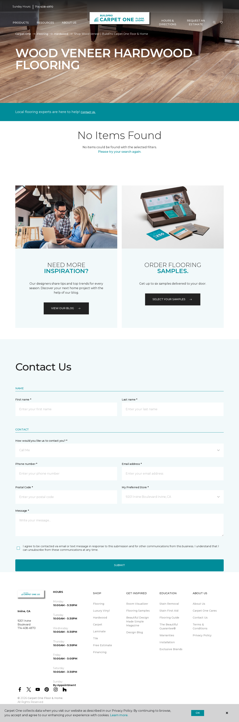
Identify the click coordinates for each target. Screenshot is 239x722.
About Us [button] (69, 22)
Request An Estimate (196, 22)
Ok (198, 713)
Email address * (132, 464)
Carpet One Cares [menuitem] (205, 610)
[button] (214, 23)
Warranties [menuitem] (166, 635)
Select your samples (173, 299)
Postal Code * (24, 487)
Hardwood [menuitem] (100, 617)
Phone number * (26, 464)
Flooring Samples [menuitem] (138, 610)
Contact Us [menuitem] (200, 617)
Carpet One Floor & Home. (45, 698)
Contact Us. (88, 112)
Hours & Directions (167, 22)
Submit (119, 565)
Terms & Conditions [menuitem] (200, 626)
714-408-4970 (44, 6)
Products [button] (21, 22)
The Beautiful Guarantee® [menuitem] (168, 626)
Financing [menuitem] (99, 652)
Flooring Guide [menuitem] (169, 617)
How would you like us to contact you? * (41, 440)
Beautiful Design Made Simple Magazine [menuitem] (137, 621)
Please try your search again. (119, 151)
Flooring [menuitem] (98, 603)
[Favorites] (221, 23)
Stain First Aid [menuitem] (168, 610)
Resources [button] (45, 22)
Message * (22, 510)
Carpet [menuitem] (97, 624)
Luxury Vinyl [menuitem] (101, 610)
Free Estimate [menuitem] (102, 645)
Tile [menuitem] (95, 638)
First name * (23, 399)
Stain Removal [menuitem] (169, 603)
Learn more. (119, 715)
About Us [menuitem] (199, 603)
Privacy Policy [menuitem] (202, 635)
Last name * (129, 399)
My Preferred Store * (135, 487)
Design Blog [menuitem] (134, 632)
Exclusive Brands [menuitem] (170, 649)
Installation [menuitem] (167, 642)
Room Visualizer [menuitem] (137, 603)
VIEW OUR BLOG (66, 308)
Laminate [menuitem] (99, 631)
